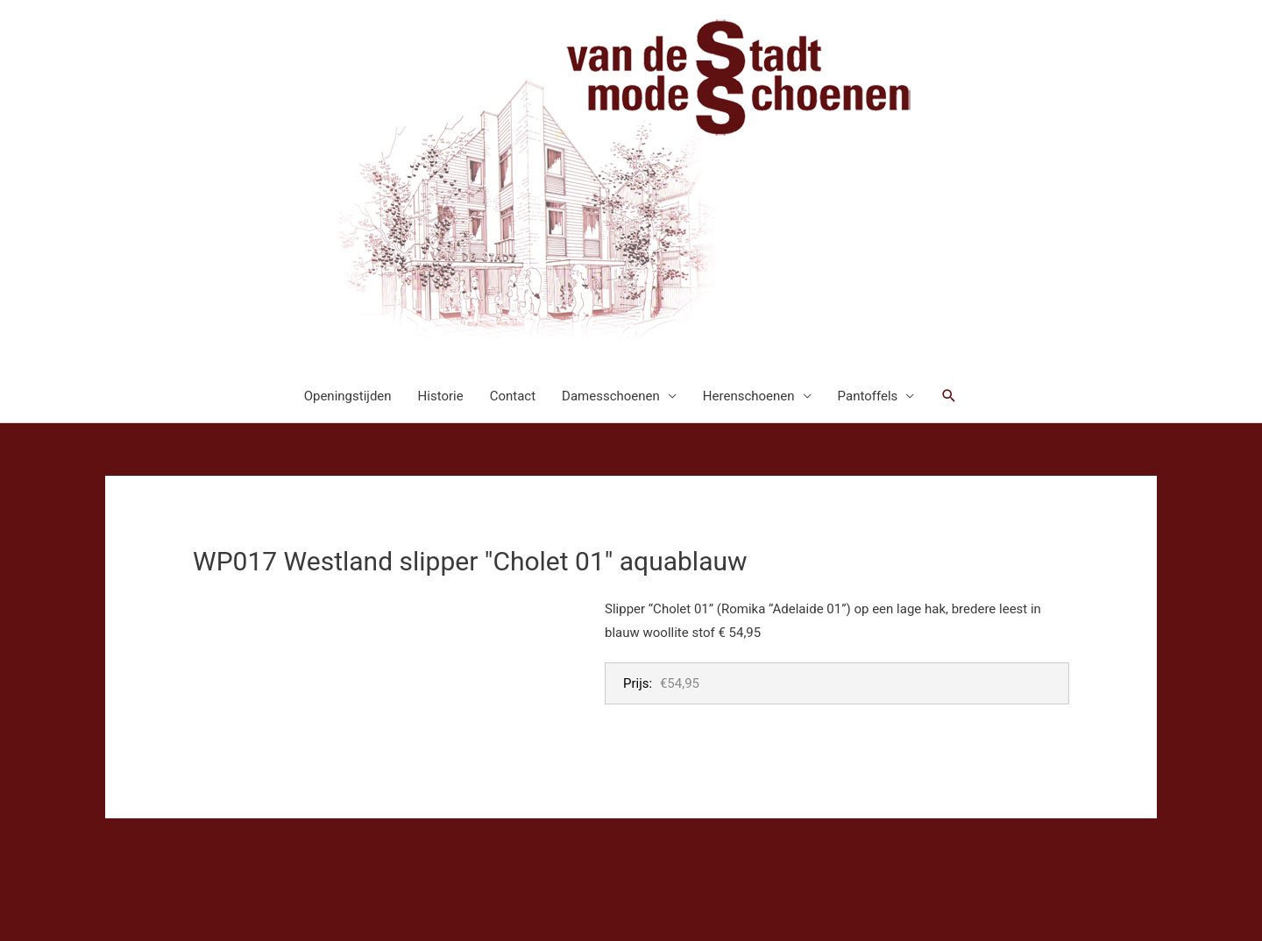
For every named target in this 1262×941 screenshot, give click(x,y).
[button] (949, 396)
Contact (512, 396)
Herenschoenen (749, 396)
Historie (441, 396)
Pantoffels (868, 396)
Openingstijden (348, 396)
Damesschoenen (611, 396)
